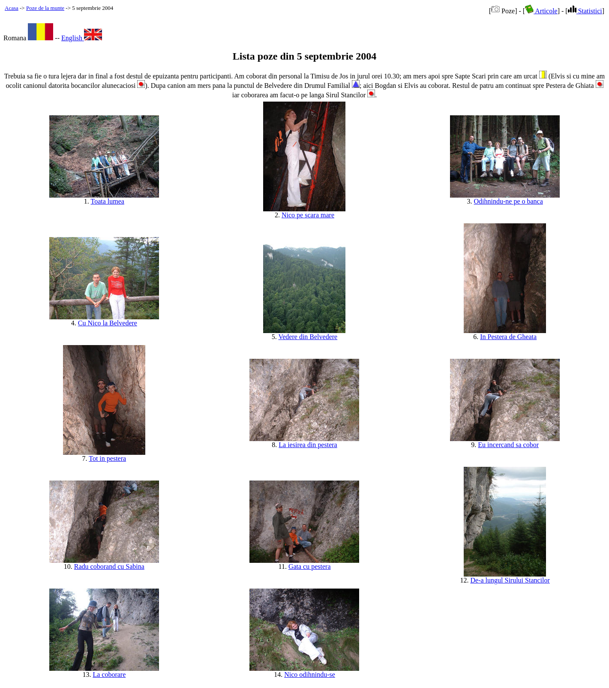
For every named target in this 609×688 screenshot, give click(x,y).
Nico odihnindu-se (309, 674)
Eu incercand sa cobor (508, 444)
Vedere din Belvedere (307, 336)
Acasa (11, 8)
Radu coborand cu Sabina (109, 566)
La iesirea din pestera (308, 444)
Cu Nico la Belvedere (107, 323)
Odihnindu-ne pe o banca (508, 201)
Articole (541, 11)
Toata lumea (107, 201)
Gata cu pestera (309, 566)
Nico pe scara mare (308, 215)
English (81, 38)
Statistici (585, 11)
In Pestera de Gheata (508, 336)
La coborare (109, 674)
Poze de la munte (45, 8)
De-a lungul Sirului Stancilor (510, 580)
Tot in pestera (107, 458)
